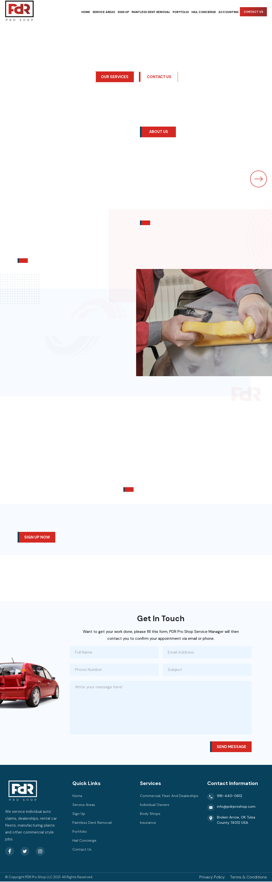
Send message (231, 747)
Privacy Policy (212, 877)
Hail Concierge (203, 12)
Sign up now (37, 537)
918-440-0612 (224, 797)
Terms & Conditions (248, 877)
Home (85, 12)
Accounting (228, 12)
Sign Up (123, 12)
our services (114, 76)
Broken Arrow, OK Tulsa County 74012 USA (231, 820)
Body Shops (150, 814)
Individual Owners (154, 805)
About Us (159, 132)
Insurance (148, 823)
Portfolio (181, 12)
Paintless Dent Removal (151, 12)
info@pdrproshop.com (231, 808)
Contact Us (253, 12)
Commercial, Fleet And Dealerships (169, 796)
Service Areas (104, 12)
